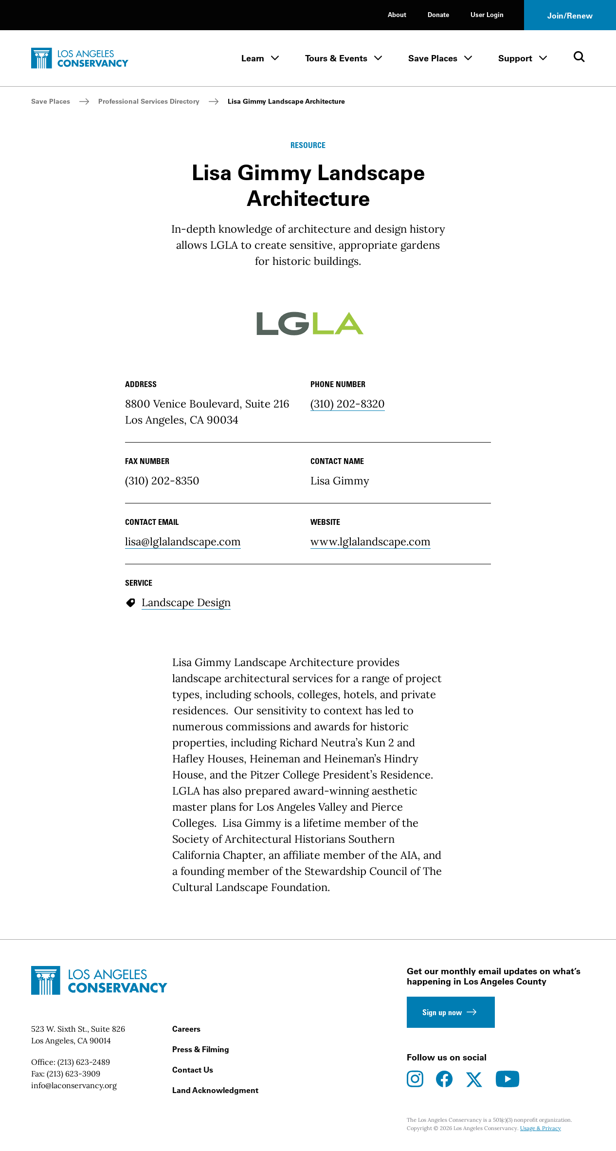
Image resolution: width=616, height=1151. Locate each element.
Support (515, 58)
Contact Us (192, 1070)
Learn (252, 58)
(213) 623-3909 (73, 1073)
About (397, 14)
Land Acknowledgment (215, 1090)
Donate (438, 14)
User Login (487, 14)
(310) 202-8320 (347, 403)
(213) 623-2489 (83, 1062)
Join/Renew (570, 15)
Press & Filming (200, 1049)
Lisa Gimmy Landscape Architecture (286, 101)
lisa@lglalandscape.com (183, 541)
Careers (186, 1029)
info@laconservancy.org (74, 1085)
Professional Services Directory (148, 101)
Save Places (432, 58)
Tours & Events (336, 58)
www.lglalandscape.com (370, 541)
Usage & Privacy (540, 1128)
